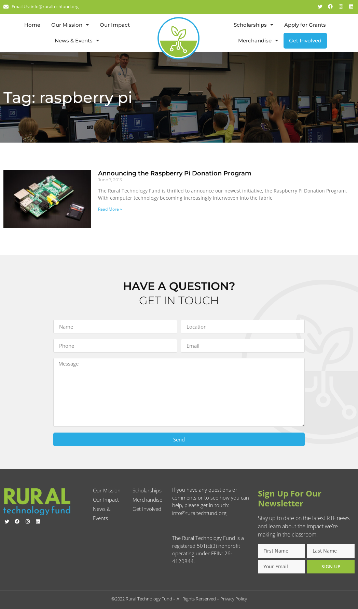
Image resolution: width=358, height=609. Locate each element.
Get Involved (305, 40)
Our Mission (70, 25)
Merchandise (258, 41)
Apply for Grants (305, 25)
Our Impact (115, 25)
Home (32, 25)
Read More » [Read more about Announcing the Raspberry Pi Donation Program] (110, 209)
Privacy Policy (233, 599)
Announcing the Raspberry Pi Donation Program (174, 173)
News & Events (77, 41)
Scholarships (253, 25)
